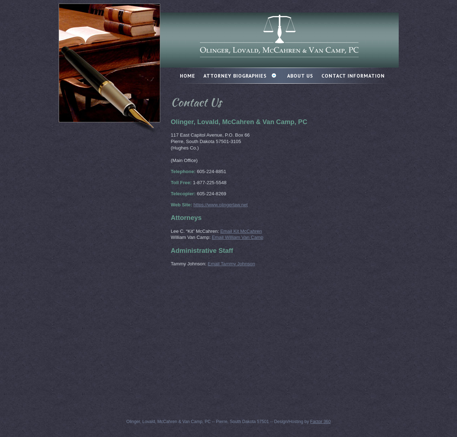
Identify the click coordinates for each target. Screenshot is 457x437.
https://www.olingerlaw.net (220, 204)
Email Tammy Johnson (231, 263)
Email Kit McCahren (241, 231)
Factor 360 (320, 421)
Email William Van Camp (237, 237)
